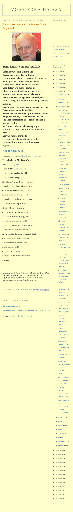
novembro (62, 99)
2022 (58, 87)
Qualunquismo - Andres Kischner (64, 214)
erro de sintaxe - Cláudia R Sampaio (64, 380)
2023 (58, 83)
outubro (61, 103)
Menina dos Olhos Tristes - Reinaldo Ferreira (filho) (64, 276)
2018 (58, 458)
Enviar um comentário (11, 306)
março (61, 437)
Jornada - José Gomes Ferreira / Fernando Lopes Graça (64, 158)
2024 (58, 79)
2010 (58, 490)
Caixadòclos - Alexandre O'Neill (63, 237)
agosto (61, 417)
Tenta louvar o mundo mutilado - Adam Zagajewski (63, 406)
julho (60, 421)
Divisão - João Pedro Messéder (63, 191)
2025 (58, 75)
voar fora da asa (36, 9)
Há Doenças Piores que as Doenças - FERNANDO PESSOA (64, 116)
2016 (58, 466)
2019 (58, 454)
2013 (58, 478)
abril (60, 433)
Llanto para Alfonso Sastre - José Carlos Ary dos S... (63, 260)
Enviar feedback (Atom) (22, 316)
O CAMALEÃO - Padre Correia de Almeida (63, 292)
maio (60, 429)
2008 (58, 498)
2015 (58, 470)
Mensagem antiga (43, 310)
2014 (58, 474)
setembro (62, 107)
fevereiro (62, 441)
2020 (58, 450)
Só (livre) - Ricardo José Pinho (64, 247)
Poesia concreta (64, 184)
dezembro (62, 95)
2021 (58, 91)
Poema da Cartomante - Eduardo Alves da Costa (64, 367)
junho (60, 425)
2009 (58, 494)
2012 (58, 482)
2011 (58, 486)
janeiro (61, 445)
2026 (58, 71)
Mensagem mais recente (12, 310)
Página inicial (28, 310)
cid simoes (60, 50)
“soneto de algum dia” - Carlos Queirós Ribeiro (63, 174)
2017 (58, 462)
